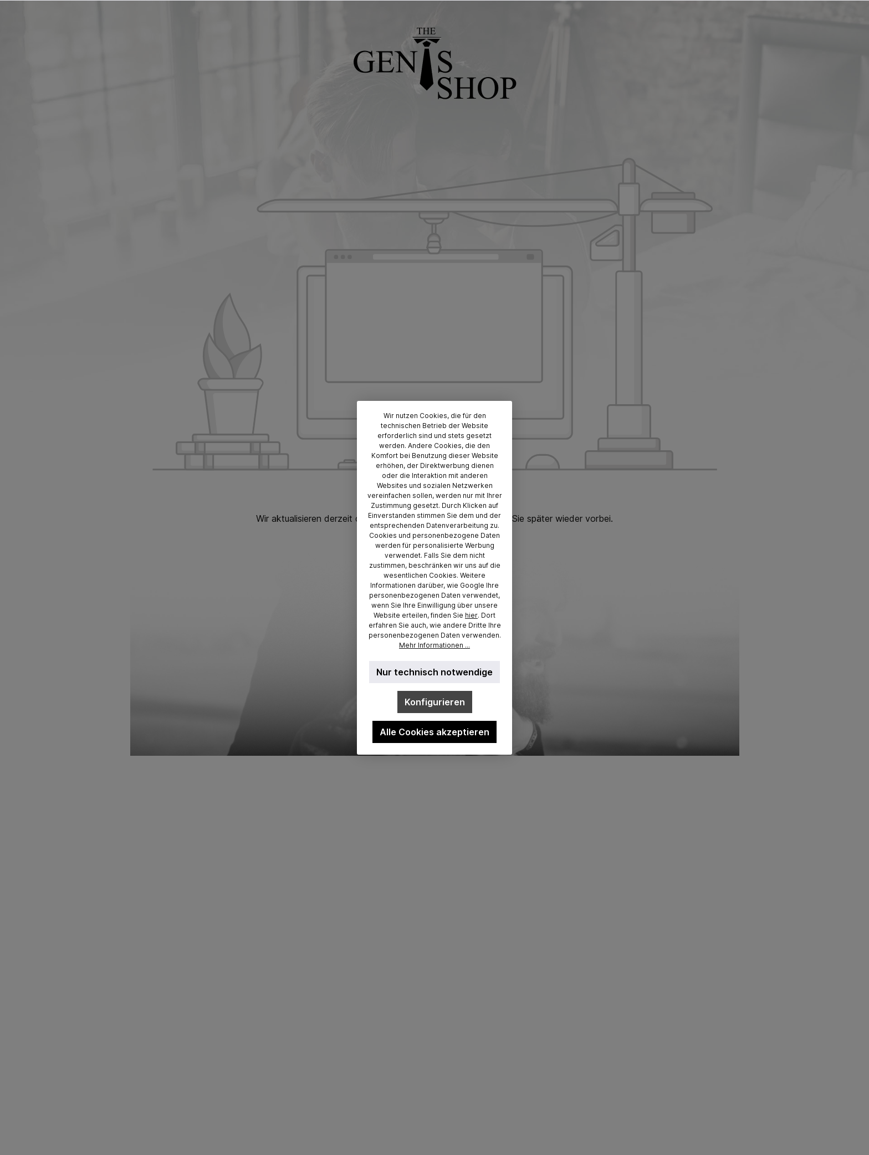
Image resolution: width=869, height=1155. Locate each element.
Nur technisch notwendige (434, 672)
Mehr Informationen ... (434, 645)
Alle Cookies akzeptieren (434, 731)
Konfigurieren (435, 702)
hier (471, 615)
